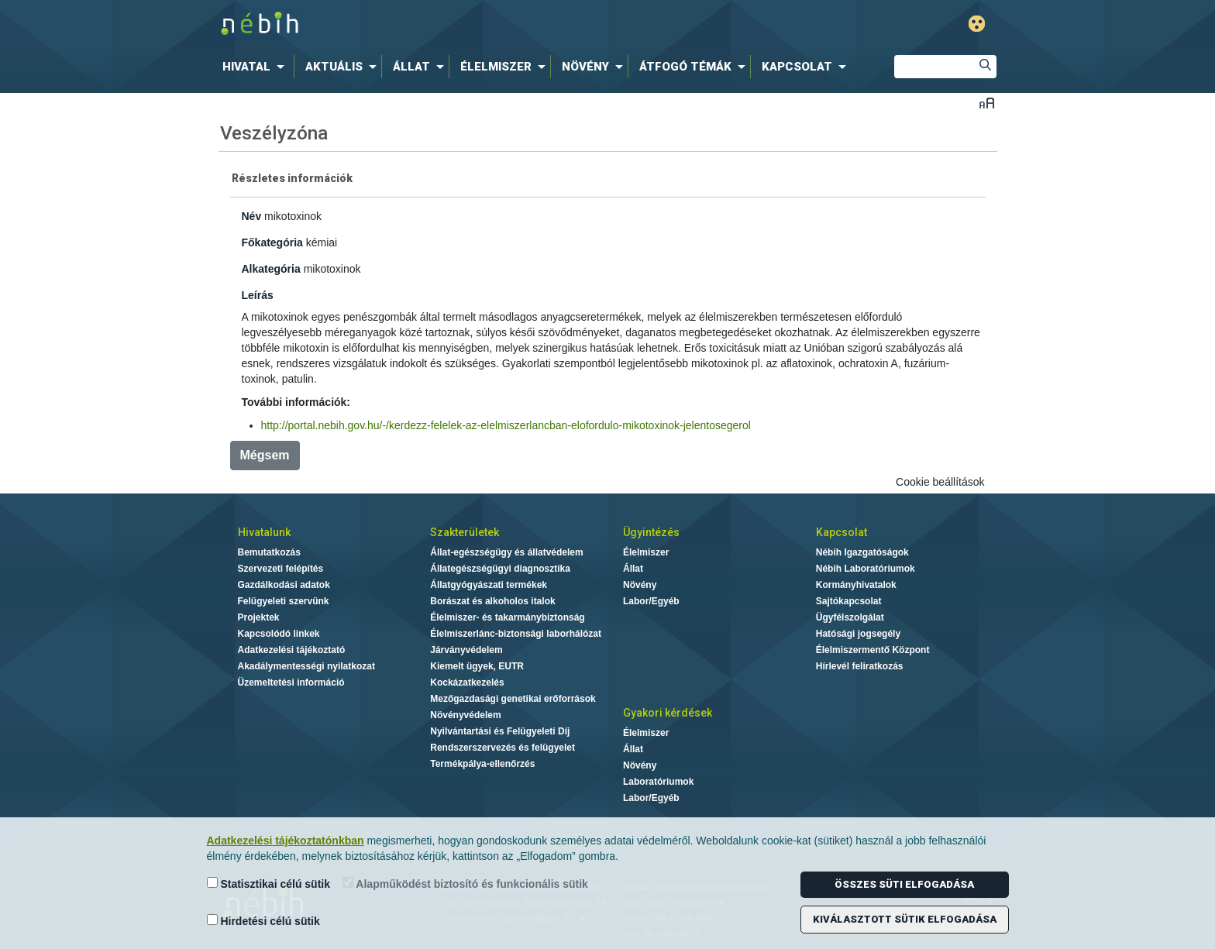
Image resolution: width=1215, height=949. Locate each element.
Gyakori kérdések (667, 713)
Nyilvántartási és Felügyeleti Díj (500, 731)
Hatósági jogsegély (858, 633)
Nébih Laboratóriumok (865, 568)
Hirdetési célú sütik (263, 920)
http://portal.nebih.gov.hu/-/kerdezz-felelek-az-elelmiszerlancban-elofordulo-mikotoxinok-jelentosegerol (506, 425)
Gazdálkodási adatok (284, 584)
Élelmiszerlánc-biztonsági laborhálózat (515, 633)
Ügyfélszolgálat (850, 617)
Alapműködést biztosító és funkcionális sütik (465, 883)
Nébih (442, 24)
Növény (639, 584)
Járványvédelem (466, 650)
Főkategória (272, 242)
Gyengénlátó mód (977, 23)
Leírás (258, 295)
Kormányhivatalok (856, 584)
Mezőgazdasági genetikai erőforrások (512, 698)
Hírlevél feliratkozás (860, 666)
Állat (633, 568)
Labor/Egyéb (651, 601)
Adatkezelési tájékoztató (292, 650)
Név (252, 216)
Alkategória (271, 269)
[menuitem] (256, 66)
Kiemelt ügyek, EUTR (477, 666)
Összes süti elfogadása (904, 884)
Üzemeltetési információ (291, 682)
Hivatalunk (264, 532)
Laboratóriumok (658, 781)
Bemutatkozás (269, 552)
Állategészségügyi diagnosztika (500, 568)
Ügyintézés (651, 532)
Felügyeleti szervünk (283, 601)
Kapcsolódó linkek (279, 633)
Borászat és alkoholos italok (492, 601)
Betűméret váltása (986, 102)
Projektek (259, 617)
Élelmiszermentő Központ (873, 650)
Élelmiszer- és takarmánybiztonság (507, 617)
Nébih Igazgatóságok (862, 552)
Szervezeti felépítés (281, 568)
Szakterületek (464, 532)
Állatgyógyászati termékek (488, 584)
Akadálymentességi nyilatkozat (306, 666)
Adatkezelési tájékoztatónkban (285, 840)
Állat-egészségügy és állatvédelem (506, 552)
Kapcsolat (841, 532)
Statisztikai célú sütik (269, 883)
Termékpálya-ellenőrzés (482, 763)
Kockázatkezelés (467, 682)
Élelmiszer (646, 552)
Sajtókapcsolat (849, 601)
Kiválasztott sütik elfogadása (904, 919)
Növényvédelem (465, 715)
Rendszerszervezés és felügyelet (502, 747)
